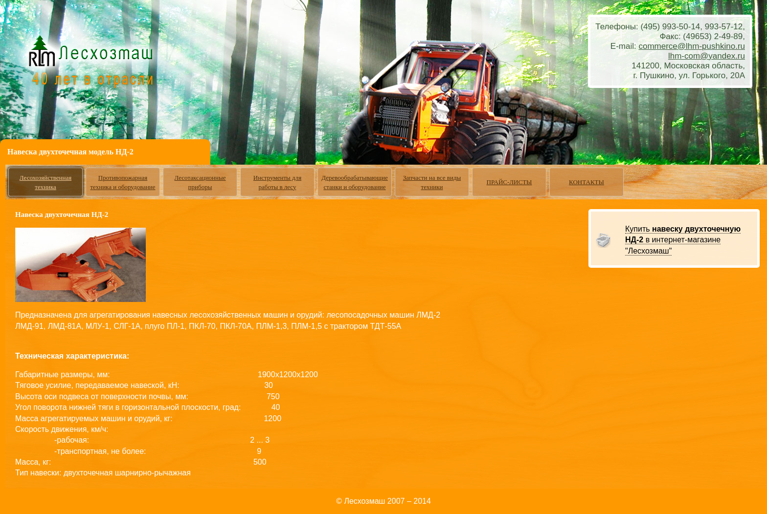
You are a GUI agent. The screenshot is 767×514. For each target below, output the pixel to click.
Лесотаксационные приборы (200, 182)
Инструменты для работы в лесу (277, 182)
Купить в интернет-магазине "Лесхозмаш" (683, 240)
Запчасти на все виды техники (432, 182)
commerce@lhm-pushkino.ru (691, 46)
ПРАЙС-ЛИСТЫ (509, 182)
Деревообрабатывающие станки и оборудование (354, 182)
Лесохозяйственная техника (45, 182)
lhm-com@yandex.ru (706, 56)
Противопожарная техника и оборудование (122, 182)
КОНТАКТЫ (586, 182)
